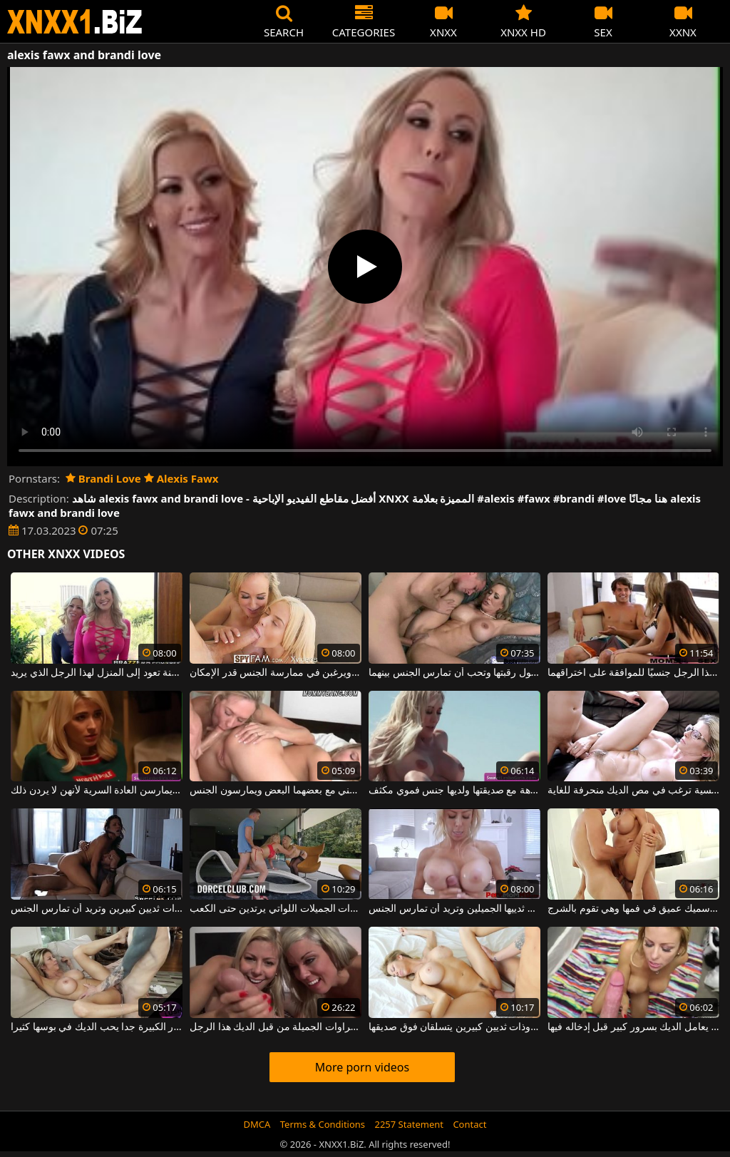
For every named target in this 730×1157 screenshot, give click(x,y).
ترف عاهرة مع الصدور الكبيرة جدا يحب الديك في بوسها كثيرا (96, 1027)
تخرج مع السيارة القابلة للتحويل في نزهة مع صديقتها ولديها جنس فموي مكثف (454, 790)
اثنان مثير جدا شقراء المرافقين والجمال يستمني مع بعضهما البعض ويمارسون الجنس (275, 790)
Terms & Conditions (322, 1124)
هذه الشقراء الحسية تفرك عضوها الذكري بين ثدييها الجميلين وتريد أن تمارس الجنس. (454, 909)
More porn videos (362, 1067)
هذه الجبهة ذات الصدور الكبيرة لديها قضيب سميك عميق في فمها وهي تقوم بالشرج (633, 909)
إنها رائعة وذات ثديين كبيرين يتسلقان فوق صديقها (454, 1027)
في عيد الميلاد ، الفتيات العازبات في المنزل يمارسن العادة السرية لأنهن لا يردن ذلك (96, 790)
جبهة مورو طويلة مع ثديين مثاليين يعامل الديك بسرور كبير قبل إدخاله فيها (633, 1027)
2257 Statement (408, 1124)
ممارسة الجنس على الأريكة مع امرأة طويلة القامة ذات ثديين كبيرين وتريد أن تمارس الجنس (96, 909)
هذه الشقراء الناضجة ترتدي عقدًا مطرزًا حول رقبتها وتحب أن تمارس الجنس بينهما (454, 673)
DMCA (257, 1124)
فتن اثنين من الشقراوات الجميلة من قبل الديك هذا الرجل (275, 1027)
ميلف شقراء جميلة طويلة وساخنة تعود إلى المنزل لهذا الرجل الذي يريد (96, 673)
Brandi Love (103, 478)
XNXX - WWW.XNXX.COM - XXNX (75, 21)
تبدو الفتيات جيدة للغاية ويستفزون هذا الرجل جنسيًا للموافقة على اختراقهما (633, 673)
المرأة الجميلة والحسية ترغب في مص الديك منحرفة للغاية (633, 790)
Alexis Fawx (181, 478)
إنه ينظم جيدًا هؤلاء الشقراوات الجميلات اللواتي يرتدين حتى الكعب (275, 909)
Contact (469, 1124)
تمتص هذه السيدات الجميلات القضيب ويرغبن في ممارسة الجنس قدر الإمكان (275, 673)
